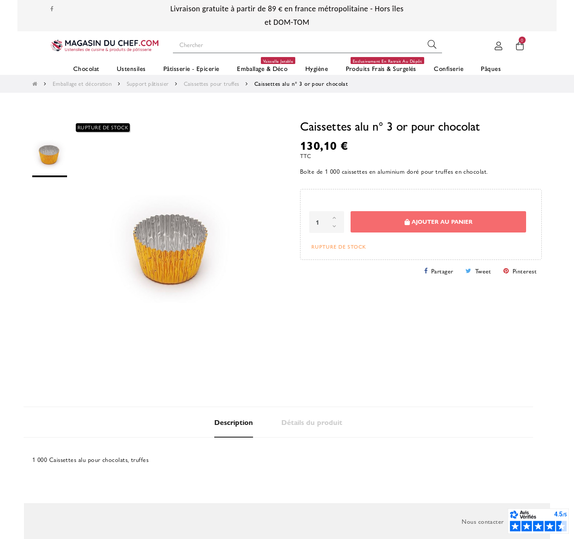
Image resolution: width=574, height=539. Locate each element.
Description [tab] (233, 422)
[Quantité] (326, 222)
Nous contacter (482, 521)
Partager (442, 270)
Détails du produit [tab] (311, 422)
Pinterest (525, 270)
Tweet (483, 270)
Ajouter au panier (439, 221)
